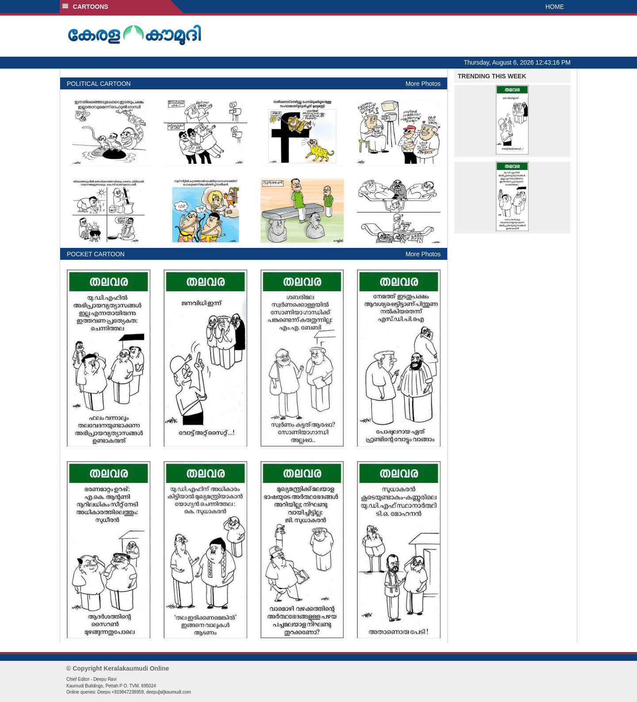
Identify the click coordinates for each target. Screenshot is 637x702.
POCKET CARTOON (96, 254)
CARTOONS (85, 6)
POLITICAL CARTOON (98, 83)
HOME (554, 6)
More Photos (423, 83)
